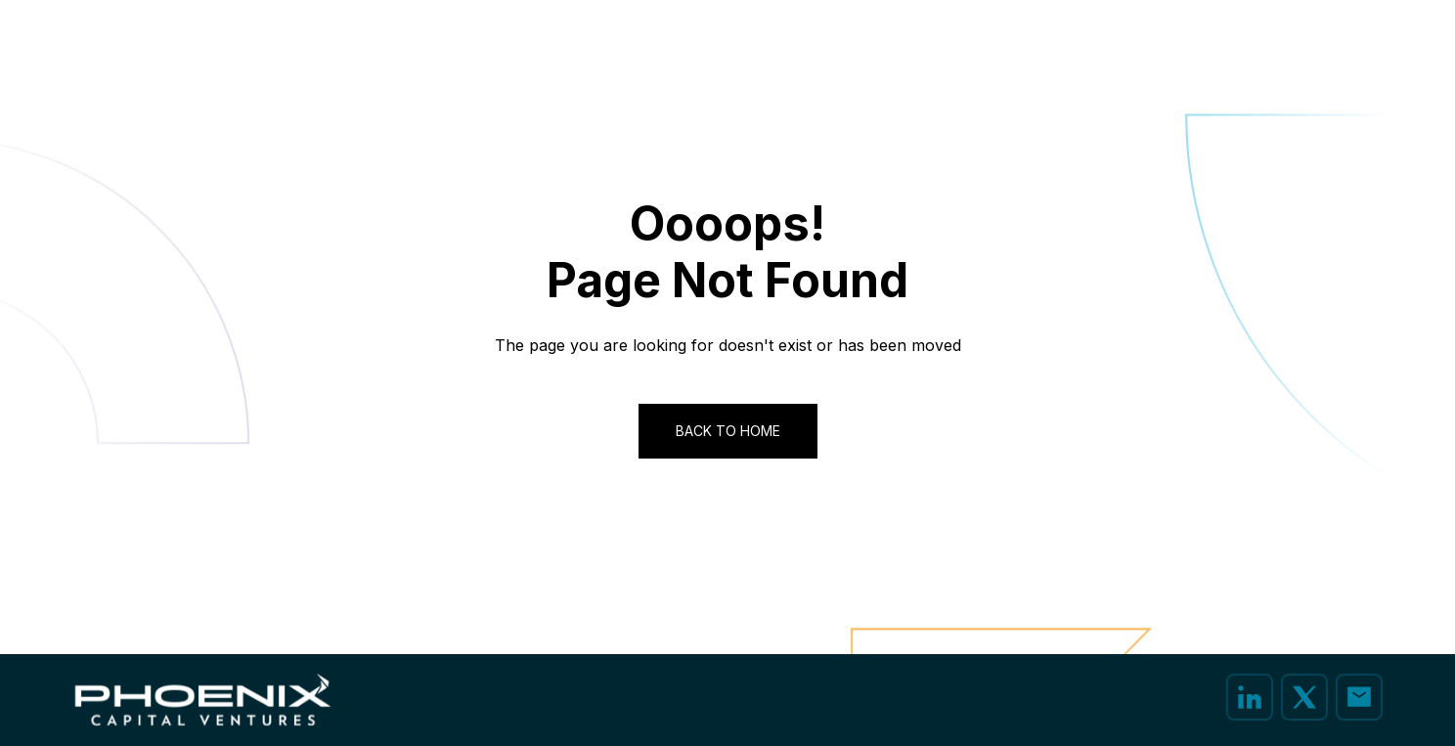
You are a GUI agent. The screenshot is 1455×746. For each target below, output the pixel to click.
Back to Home (728, 430)
